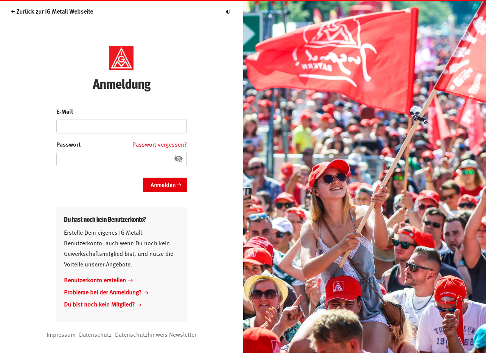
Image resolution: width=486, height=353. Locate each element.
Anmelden (163, 185)
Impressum (61, 334)
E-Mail (64, 111)
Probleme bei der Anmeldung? (106, 292)
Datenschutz (95, 334)
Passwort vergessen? (159, 144)
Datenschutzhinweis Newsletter (155, 334)
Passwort (68, 144)
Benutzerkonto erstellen (98, 280)
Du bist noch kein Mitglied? (102, 304)
